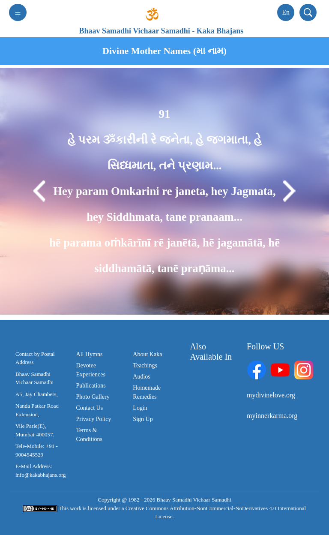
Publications (91, 385)
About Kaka (147, 354)
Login (140, 408)
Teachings (145, 365)
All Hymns (89, 354)
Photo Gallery (93, 397)
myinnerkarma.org (272, 415)
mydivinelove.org (271, 395)
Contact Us (89, 408)
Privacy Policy (93, 419)
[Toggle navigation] (18, 12)
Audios (141, 376)
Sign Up (143, 419)
